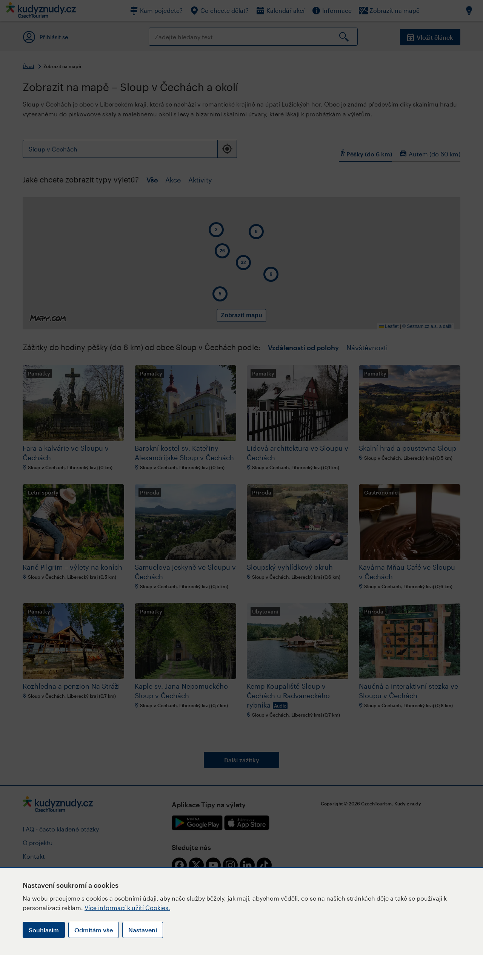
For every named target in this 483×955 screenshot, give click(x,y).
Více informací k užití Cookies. (127, 907)
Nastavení (142, 929)
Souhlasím (44, 929)
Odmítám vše (93, 929)
